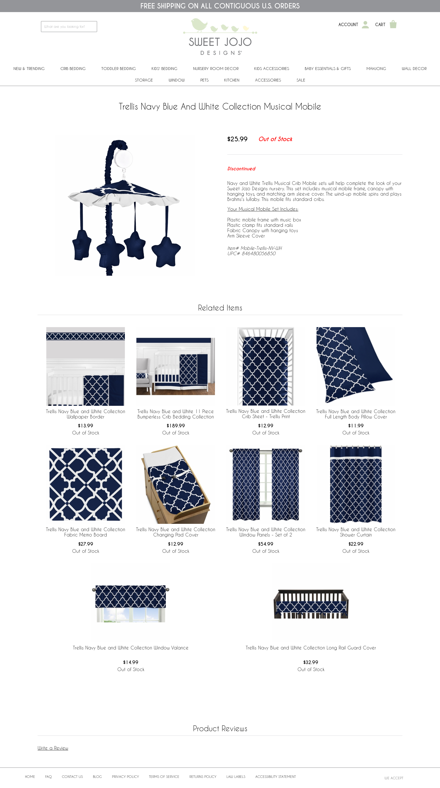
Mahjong (376, 68)
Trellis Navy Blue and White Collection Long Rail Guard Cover (311, 647)
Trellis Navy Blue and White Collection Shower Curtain (355, 532)
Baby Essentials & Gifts (328, 68)
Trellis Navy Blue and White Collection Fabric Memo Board (85, 532)
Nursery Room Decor (216, 68)
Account (348, 25)
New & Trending (29, 68)
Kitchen (231, 80)
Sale (301, 80)
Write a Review (53, 748)
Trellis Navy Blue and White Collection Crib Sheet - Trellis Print (265, 413)
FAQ (48, 776)
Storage (144, 80)
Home (30, 776)
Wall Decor (414, 68)
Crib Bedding (73, 68)
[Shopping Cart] (393, 25)
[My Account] (365, 24)
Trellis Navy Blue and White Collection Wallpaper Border (85, 414)
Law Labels (235, 776)
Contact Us (72, 776)
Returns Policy (202, 776)
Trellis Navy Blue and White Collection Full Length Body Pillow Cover (355, 414)
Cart (380, 25)
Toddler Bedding (118, 68)
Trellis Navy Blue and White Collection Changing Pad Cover (175, 532)
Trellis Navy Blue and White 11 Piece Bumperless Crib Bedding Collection (176, 414)
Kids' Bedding (164, 68)
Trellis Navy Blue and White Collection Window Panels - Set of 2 (265, 532)
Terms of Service (164, 776)
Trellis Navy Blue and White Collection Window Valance (131, 647)
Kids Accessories (271, 68)
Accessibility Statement (275, 776)
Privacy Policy (125, 776)
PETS (204, 80)
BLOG (97, 776)
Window (177, 80)
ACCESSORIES (268, 80)
